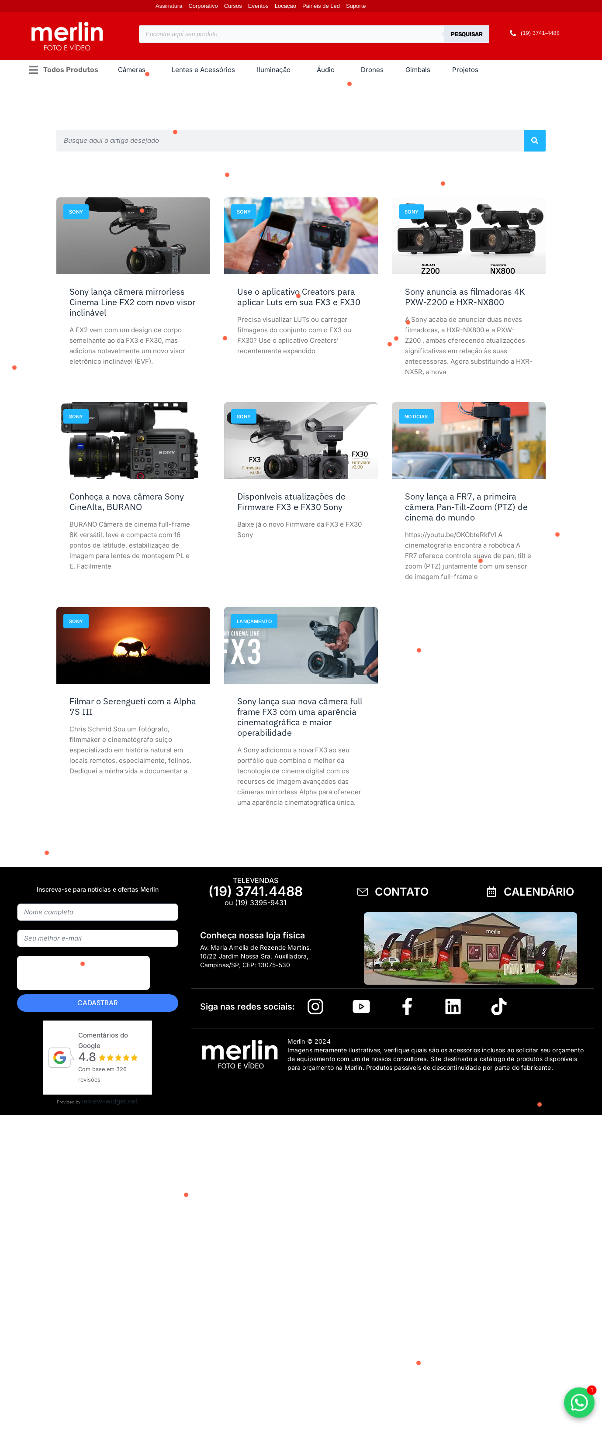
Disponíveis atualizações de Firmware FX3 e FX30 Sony (291, 501)
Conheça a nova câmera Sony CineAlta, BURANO (126, 501)
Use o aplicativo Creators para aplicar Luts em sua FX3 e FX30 (298, 297)
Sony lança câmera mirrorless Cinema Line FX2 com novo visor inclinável (132, 302)
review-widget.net (109, 1101)
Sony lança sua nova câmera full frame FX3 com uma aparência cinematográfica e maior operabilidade (299, 716)
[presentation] (83, 993)
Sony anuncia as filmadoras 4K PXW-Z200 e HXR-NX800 (465, 297)
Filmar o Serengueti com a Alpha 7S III (132, 706)
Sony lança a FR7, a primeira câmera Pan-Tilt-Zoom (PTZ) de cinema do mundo (466, 506)
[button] (63, 70)
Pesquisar (467, 34)
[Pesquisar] (535, 141)
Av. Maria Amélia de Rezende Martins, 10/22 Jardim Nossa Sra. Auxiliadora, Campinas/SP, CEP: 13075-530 (255, 956)
